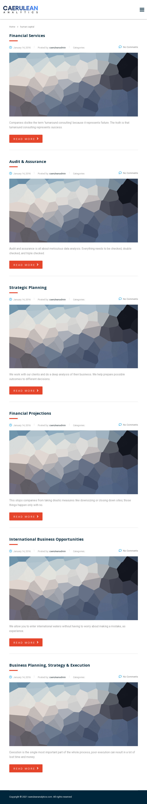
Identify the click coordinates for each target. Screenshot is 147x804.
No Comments (128, 47)
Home (12, 27)
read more (26, 139)
